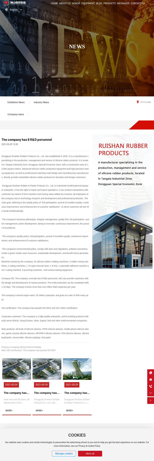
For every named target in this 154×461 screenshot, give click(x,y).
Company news (16, 114)
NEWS (77, 47)
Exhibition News (16, 102)
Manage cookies (64, 453)
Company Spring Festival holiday (26, 347)
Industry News (41, 102)
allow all (90, 453)
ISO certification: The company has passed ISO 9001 (31, 350)
